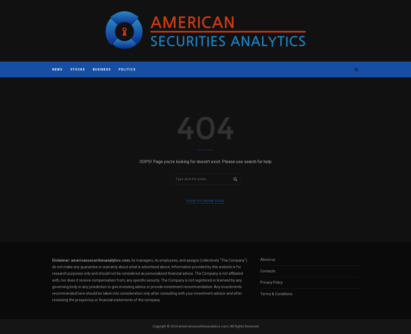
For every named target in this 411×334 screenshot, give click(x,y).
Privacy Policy (271, 282)
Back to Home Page (205, 201)
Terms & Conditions (276, 294)
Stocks (77, 69)
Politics (127, 69)
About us (267, 259)
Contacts (267, 271)
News (57, 69)
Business (102, 69)
